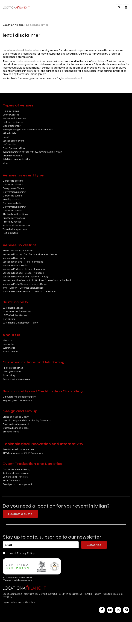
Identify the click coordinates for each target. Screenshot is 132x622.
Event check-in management (19, 449)
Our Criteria (9, 318)
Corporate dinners (13, 184)
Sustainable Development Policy (20, 322)
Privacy (15, 602)
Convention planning (14, 191)
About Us (7, 340)
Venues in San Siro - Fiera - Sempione (23, 261)
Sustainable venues (13, 307)
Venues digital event (13, 140)
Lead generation (12, 371)
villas (5, 163)
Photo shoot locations (15, 214)
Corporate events (12, 195)
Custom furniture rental (16, 424)
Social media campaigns (16, 379)
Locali (6, 137)
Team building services (15, 229)
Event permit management (17, 484)
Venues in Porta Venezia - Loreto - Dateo (25, 284)
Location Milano (13, 24)
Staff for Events (11, 480)
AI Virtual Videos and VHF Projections (23, 453)
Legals (6, 602)
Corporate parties (12, 210)
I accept (19, 553)
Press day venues (12, 221)
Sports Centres (11, 114)
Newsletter (8, 344)
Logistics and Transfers (15, 476)
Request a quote (20, 514)
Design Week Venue (13, 188)
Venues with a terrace (14, 118)
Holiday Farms (11, 110)
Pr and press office (13, 367)
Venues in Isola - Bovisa (15, 265)
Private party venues (14, 217)
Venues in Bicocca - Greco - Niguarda (23, 272)
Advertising (9, 375)
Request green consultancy (18, 400)
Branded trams (11, 431)
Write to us (9, 347)
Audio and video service (15, 473)
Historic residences (13, 122)
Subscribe (94, 545)
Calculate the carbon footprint (19, 396)
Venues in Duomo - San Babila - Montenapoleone (30, 254)
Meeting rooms (11, 199)
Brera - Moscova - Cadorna (18, 250)
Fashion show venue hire (16, 225)
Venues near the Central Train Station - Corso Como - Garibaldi (37, 280)
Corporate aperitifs (13, 180)
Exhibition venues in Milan (17, 159)
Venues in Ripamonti (14, 258)
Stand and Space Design (16, 416)
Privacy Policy (26, 553)
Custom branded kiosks (15, 427)
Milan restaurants (12, 155)
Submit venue (10, 351)
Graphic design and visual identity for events (27, 420)
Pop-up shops (10, 232)
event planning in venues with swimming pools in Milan (32, 151)
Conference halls (12, 203)
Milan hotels (9, 133)
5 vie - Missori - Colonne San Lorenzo (23, 287)
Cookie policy (28, 602)
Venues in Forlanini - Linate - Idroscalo (24, 269)
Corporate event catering (16, 469)
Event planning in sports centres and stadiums (27, 129)
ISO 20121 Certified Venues (17, 311)
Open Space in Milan (14, 148)
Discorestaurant (11, 125)
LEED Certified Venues (15, 315)
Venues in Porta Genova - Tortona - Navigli (26, 276)
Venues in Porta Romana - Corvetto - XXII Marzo (30, 291)
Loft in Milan (9, 144)
